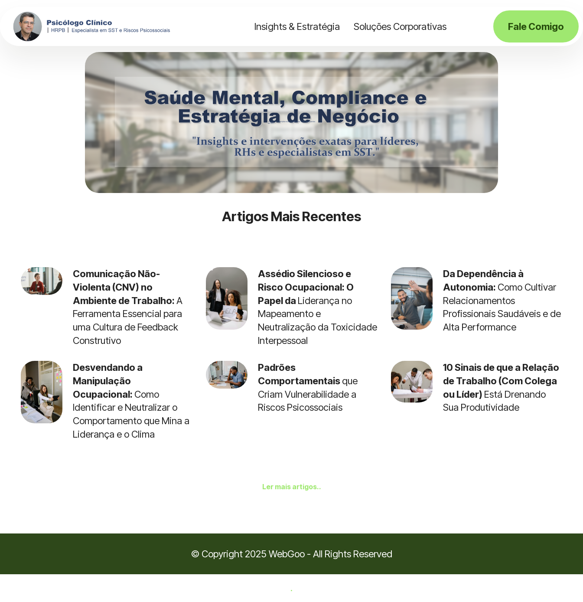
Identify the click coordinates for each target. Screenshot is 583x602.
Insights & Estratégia (297, 26)
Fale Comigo (536, 26)
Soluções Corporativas (400, 26)
